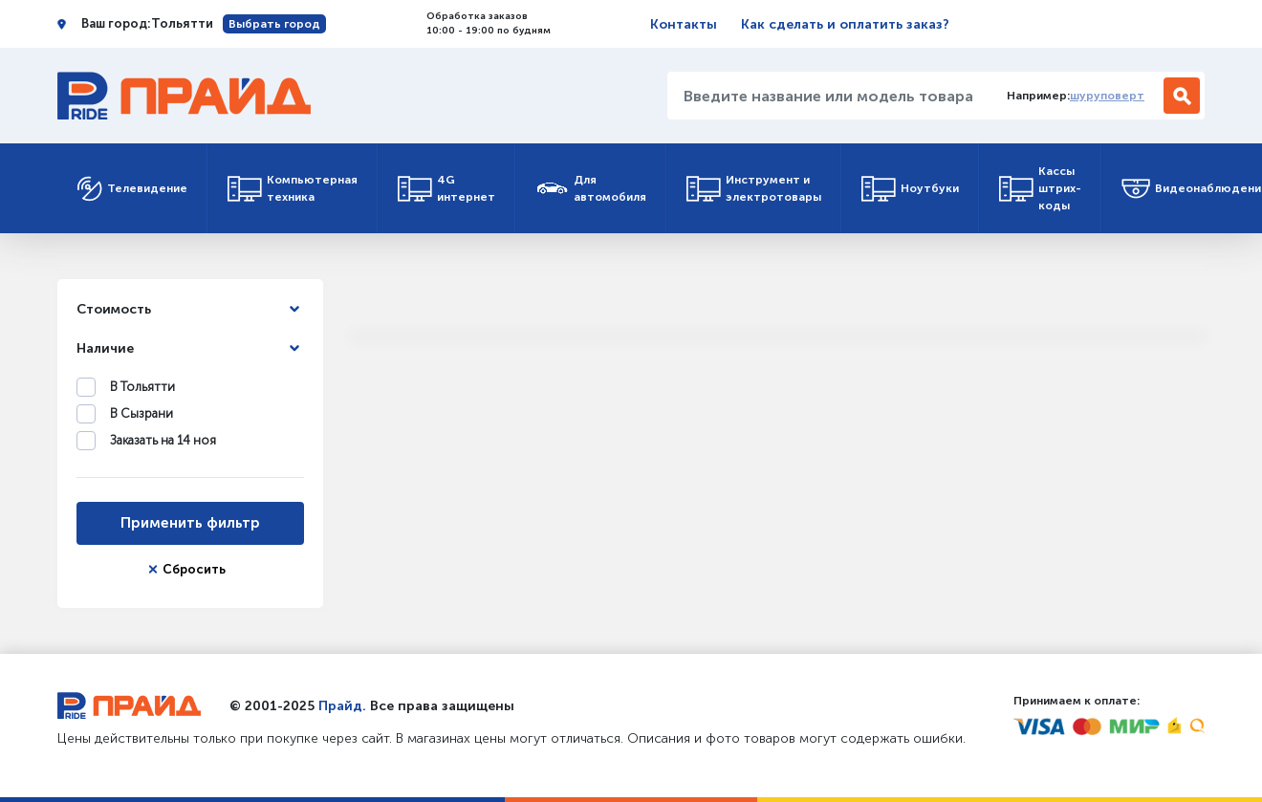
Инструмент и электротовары (753, 188)
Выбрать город (274, 24)
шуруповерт (1107, 95)
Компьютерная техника (293, 188)
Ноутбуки (910, 189)
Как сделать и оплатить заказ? (845, 24)
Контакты (683, 24)
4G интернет (446, 188)
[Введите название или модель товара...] (830, 95)
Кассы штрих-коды (1040, 188)
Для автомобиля (590, 188)
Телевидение (131, 189)
